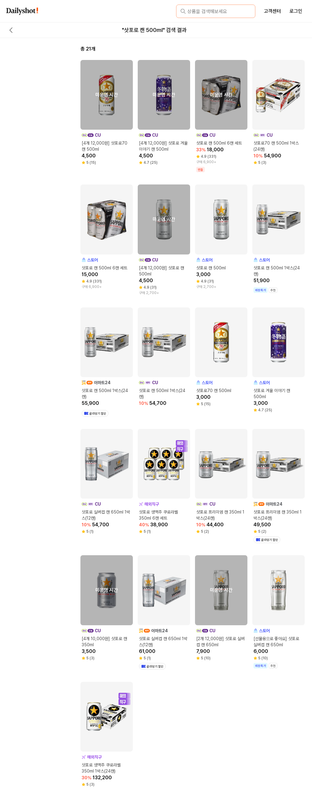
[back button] (11, 30)
